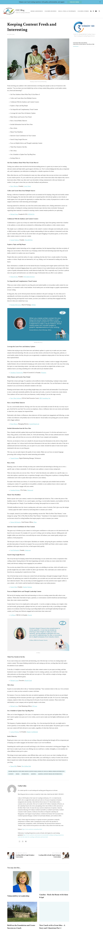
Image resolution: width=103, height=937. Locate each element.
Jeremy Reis (13, 587)
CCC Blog (20, 10)
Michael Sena (14, 214)
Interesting (25, 774)
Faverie (30, 615)
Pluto (35, 522)
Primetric (43, 372)
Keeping (33, 774)
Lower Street (27, 186)
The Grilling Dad (26, 766)
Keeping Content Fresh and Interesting (50, 774)
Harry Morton (14, 186)
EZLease (34, 706)
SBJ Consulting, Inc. (45, 398)
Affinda (33, 305)
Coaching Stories (83, 11)
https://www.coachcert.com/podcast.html (32, 829)
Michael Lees (14, 706)
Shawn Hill (13, 766)
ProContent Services (29, 276)
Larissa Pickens (14, 732)
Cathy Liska (12, 34)
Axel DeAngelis (14, 550)
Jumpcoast (28, 550)
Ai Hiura (12, 615)
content (10, 774)
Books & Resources (37, 11)
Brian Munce (13, 424)
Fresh (17, 774)
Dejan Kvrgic (14, 276)
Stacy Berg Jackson (15, 398)
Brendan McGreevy (15, 305)
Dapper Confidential (32, 732)
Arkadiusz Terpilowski (16, 372)
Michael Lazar (14, 680)
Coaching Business (50, 11)
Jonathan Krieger (15, 490)
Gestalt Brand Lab (34, 424)
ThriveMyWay (29, 240)
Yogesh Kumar (14, 458)
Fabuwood (30, 490)
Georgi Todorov (14, 240)
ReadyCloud (28, 680)
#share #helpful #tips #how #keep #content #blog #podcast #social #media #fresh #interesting (36, 771)
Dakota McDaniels (15, 522)
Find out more (74, 2)
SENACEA (31, 214)
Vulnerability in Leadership (18, 896)
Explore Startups (27, 587)
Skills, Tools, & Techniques (67, 11)
